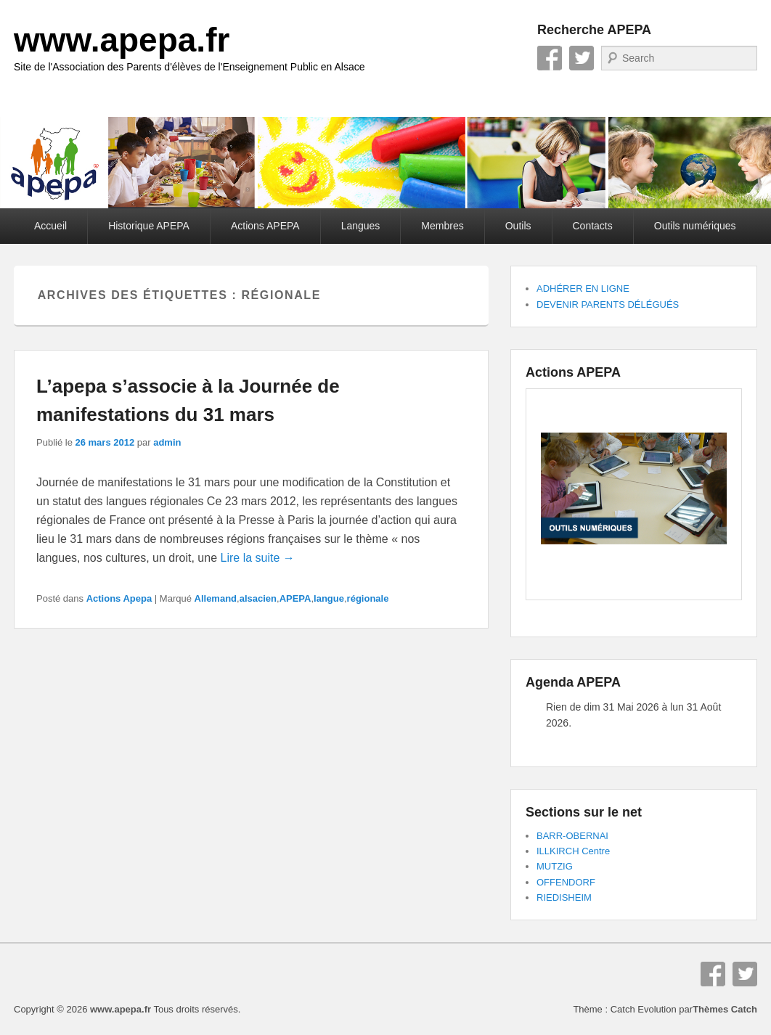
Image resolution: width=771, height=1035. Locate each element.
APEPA (295, 598)
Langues (360, 226)
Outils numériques (695, 226)
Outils (518, 226)
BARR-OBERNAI (572, 835)
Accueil (50, 226)
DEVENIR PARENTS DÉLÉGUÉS (608, 304)
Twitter (581, 58)
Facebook (549, 58)
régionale (368, 598)
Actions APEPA (265, 226)
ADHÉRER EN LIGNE (583, 288)
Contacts (593, 226)
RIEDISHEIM (564, 897)
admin (167, 442)
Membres (442, 226)
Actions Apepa (119, 598)
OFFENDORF (566, 882)
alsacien (258, 598)
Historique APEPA (148, 226)
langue (329, 598)
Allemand (216, 598)
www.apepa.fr (121, 40)
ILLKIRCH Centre (573, 851)
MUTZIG (555, 866)
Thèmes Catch (725, 1009)
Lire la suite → (258, 558)
